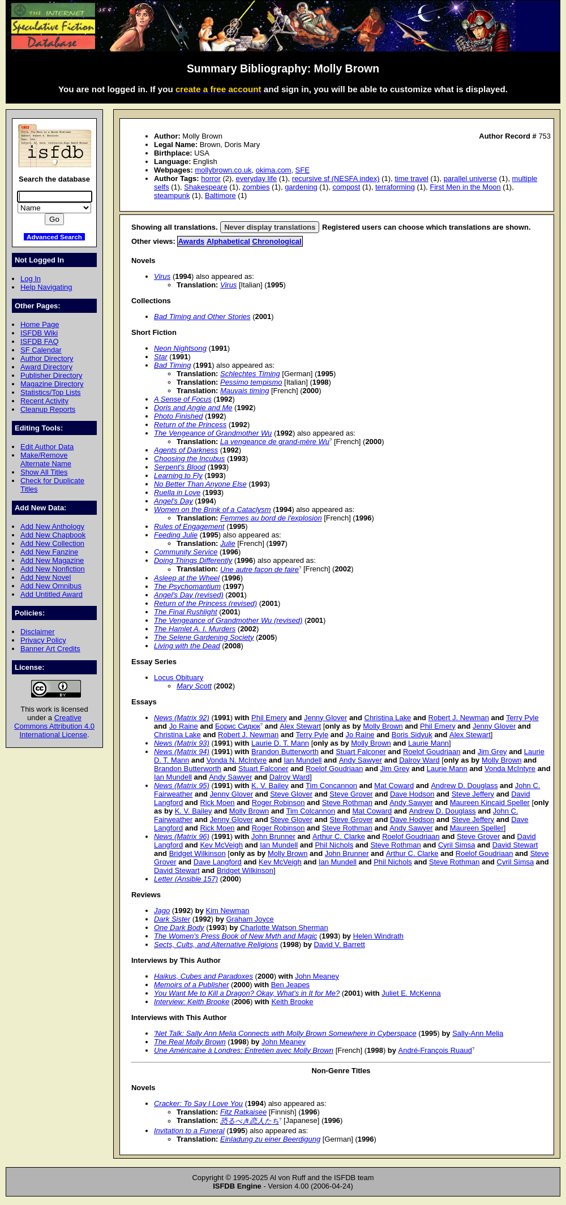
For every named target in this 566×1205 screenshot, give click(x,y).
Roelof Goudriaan (432, 751)
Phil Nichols (334, 845)
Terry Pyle (522, 717)
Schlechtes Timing (250, 373)
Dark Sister (172, 919)
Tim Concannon (331, 785)
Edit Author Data (47, 446)
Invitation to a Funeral (189, 1130)
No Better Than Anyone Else (200, 484)
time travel (411, 178)
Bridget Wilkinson (197, 853)
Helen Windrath (378, 936)
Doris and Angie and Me (193, 407)
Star (161, 356)
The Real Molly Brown (190, 1042)
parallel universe (470, 178)
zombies (255, 187)
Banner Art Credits (50, 648)
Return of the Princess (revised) (205, 603)
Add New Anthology (52, 526)
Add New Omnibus (51, 586)
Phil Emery (269, 717)
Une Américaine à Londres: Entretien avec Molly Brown (243, 1050)
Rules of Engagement (189, 526)
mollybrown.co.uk (223, 170)
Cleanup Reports (47, 409)
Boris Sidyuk (412, 734)
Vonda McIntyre (509, 768)
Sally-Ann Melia (477, 1033)
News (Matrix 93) (181, 743)
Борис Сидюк (237, 726)
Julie (227, 543)
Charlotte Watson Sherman (284, 927)
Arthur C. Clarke (338, 836)
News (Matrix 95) (181, 785)
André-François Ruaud (435, 1050)
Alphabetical (228, 241)
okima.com (273, 170)
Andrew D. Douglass (464, 785)
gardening (301, 187)
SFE (302, 170)
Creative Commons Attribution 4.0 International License (54, 726)
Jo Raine (183, 726)
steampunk (172, 195)
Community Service (185, 552)
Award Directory (46, 367)
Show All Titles (44, 472)
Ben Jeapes (290, 984)
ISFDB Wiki (39, 333)
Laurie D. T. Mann (280, 743)
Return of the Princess (190, 424)
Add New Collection (52, 543)
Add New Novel (45, 577)
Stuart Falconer (361, 751)
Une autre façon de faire (259, 569)
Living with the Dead (187, 646)
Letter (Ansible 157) (186, 879)
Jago (162, 910)
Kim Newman (228, 910)
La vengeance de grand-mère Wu (274, 441)
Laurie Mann (428, 743)
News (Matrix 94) (181, 751)
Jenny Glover (325, 717)
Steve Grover (350, 794)
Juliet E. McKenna (410, 993)
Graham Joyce (249, 919)
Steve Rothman (347, 802)
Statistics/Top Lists (50, 392)
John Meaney (317, 976)
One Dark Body (179, 927)
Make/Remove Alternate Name (45, 459)
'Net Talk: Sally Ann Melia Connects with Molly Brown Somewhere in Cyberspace (285, 1033)
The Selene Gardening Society (204, 637)
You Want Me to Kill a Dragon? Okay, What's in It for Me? (247, 993)
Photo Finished (178, 416)
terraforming (395, 187)
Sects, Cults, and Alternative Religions (216, 944)
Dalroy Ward (419, 760)
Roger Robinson (278, 802)
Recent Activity (44, 401)
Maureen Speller (477, 828)
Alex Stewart (300, 726)
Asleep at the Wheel (187, 578)
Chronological (277, 241)
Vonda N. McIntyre (237, 760)
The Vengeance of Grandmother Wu (213, 433)
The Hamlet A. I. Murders (194, 629)
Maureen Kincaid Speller (490, 802)
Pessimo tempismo (251, 382)
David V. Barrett (339, 944)
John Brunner (273, 836)
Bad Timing (172, 365)
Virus (162, 276)
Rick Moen (217, 802)
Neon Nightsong (180, 348)
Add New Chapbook (52, 535)
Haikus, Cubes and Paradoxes (203, 976)
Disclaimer (37, 631)
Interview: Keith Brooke (191, 1001)
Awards (191, 241)
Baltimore (220, 195)
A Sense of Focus (183, 399)
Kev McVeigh (221, 845)
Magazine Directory (52, 384)
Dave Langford (218, 862)
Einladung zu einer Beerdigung (270, 1139)
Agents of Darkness (186, 450)
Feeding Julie (176, 535)
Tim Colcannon (311, 811)
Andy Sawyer (360, 760)
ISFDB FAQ (39, 341)
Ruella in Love (177, 492)
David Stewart (515, 845)
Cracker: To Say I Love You (198, 1103)
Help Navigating (46, 287)
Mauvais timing (244, 390)
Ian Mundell (302, 760)
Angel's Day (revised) (189, 595)
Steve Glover (291, 794)
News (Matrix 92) (181, 717)
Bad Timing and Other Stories (202, 316)
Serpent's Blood (179, 467)
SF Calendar (41, 350)
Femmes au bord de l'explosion (271, 518)
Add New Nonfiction (52, 569)
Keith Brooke (292, 1001)
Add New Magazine (52, 560)
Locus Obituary (178, 677)
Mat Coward (394, 785)
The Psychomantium (187, 586)
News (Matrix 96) (181, 836)
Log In (30, 278)
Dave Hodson (412, 794)
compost (346, 187)
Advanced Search (54, 236)
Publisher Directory (51, 375)
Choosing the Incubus (189, 458)
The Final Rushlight (185, 612)
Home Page (39, 324)
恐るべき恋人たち (249, 1121)
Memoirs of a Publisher (191, 984)
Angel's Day (173, 501)
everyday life (256, 178)
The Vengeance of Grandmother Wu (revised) (228, 620)
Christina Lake (388, 717)
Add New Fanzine (49, 552)
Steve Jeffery (473, 794)
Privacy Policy (43, 640)
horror (211, 178)
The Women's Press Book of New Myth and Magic (235, 936)
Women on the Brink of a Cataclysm (212, 509)
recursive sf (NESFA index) (336, 178)
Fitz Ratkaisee (243, 1112)
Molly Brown (383, 726)
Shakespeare (205, 187)
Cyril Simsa (456, 845)
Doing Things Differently (193, 560)
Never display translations (269, 227)
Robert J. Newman (458, 717)
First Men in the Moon (465, 187)
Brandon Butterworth (285, 751)
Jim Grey (492, 751)
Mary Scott (194, 686)
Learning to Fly (178, 475)
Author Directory (47, 358)
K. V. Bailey (270, 785)
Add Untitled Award (51, 594)
